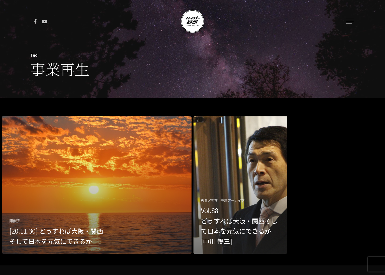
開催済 (14, 221)
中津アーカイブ (232, 200)
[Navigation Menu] (350, 21)
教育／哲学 (209, 200)
